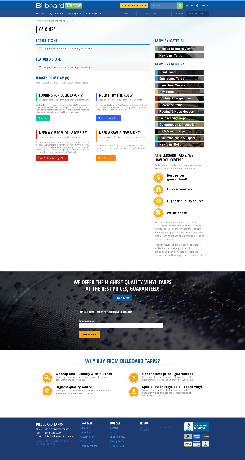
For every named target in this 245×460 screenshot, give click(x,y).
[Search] (180, 5)
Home (38, 20)
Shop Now (123, 298)
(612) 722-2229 (53, 432)
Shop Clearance (106, 158)
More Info (43, 118)
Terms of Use (117, 445)
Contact (114, 427)
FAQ (112, 432)
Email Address (87, 321)
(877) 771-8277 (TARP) (57, 429)
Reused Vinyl (86, 432)
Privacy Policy (117, 441)
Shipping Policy (117, 436)
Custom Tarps (87, 436)
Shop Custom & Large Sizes (52, 158)
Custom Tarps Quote (134, 5)
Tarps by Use (87, 441)
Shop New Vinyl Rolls (108, 118)
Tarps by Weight (88, 445)
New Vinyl (85, 427)
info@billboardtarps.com (59, 436)
